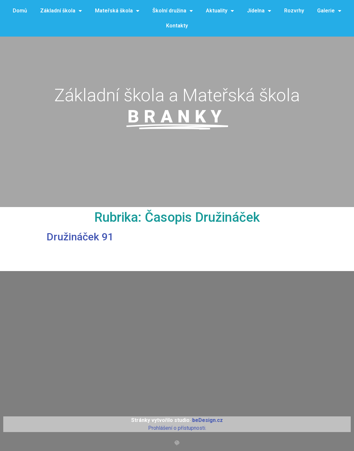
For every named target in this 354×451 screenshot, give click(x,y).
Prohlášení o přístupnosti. (177, 428)
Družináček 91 (80, 237)
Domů (20, 11)
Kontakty (177, 26)
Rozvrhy (294, 11)
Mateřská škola (117, 11)
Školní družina (172, 11)
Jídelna (259, 11)
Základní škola (61, 11)
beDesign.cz (207, 420)
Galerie (329, 11)
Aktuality (220, 11)
